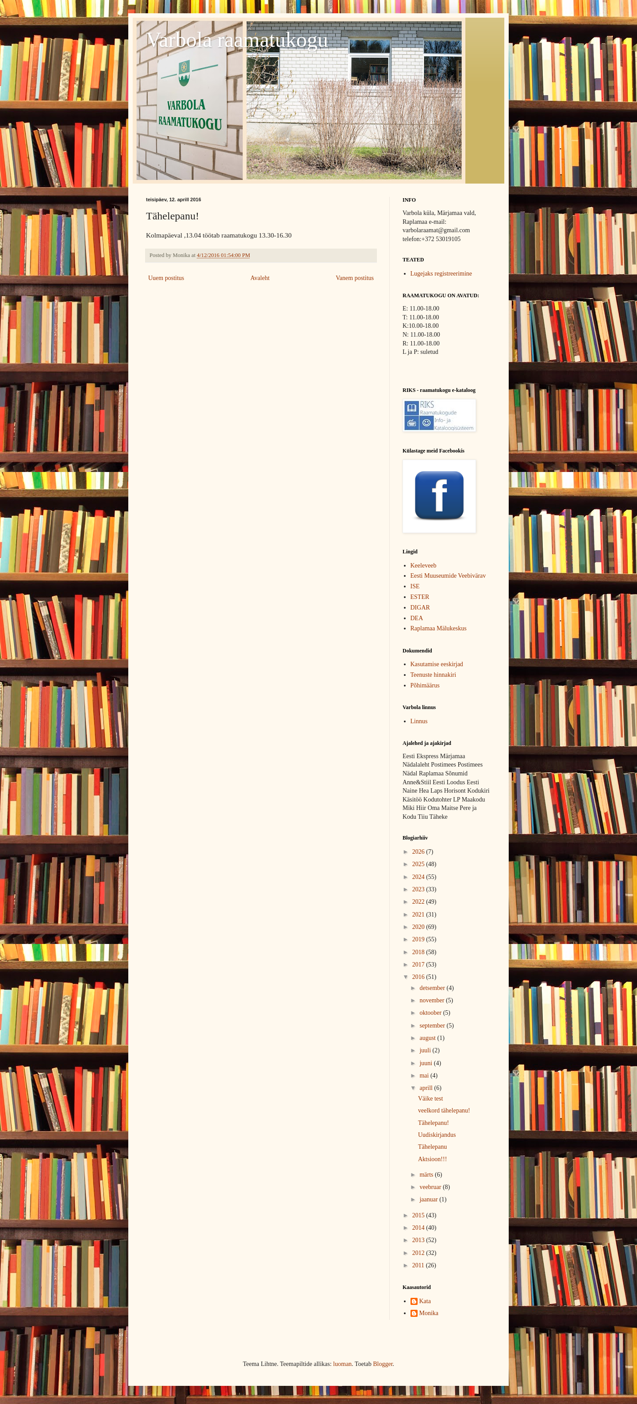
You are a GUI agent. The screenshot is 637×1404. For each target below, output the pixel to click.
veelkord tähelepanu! (444, 1110)
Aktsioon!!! (432, 1159)
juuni (426, 1063)
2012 (419, 1253)
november (432, 1000)
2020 (419, 927)
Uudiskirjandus (437, 1135)
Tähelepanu (432, 1146)
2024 (419, 877)
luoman (342, 1364)
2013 (419, 1240)
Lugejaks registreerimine (441, 273)
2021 (419, 914)
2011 (419, 1265)
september (432, 1025)
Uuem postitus (166, 278)
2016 (419, 977)
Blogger (382, 1364)
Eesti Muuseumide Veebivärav (448, 575)
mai (424, 1075)
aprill (426, 1088)
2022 (419, 901)
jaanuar (429, 1199)
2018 (419, 952)
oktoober (431, 1012)
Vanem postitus (355, 278)
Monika (429, 1313)
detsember (432, 988)
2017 (419, 964)
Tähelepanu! (433, 1123)
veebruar (430, 1187)
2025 (419, 864)
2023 (419, 889)
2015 (419, 1215)
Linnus (419, 721)
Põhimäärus (425, 685)
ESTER (420, 597)
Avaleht (259, 278)
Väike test (430, 1098)
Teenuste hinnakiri (434, 674)
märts (427, 1174)
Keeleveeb (424, 565)
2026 (419, 851)
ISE (415, 586)
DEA (417, 618)
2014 (419, 1227)
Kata (425, 1301)
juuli (425, 1050)
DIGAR (420, 607)
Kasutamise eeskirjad (437, 664)
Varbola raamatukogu (237, 39)
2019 (419, 939)
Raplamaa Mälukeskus (439, 628)
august (428, 1038)
